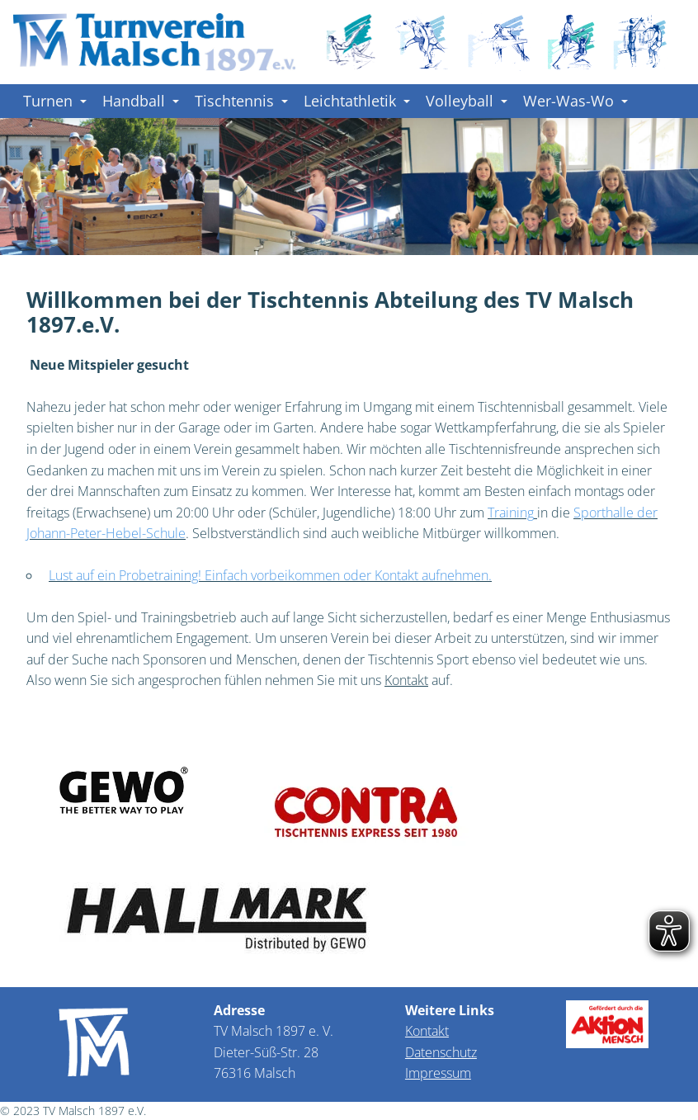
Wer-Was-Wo (575, 101)
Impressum (438, 1073)
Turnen (55, 101)
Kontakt (427, 1031)
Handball (140, 101)
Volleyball (466, 101)
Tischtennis (241, 101)
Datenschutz (441, 1052)
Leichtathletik (357, 101)
